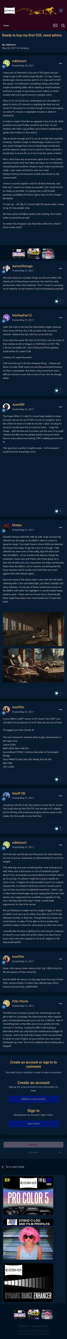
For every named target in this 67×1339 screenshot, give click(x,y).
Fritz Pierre (20, 1001)
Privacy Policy (40, 1326)
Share (33, 1144)
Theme (24, 1326)
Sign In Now (33, 1123)
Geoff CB (18, 793)
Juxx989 (18, 404)
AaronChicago (22, 266)
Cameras (24, 48)
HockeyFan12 (22, 315)
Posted (23, 65)
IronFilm (18, 707)
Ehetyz (17, 525)
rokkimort (10, 44)
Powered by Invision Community (33, 1334)
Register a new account (33, 1099)
